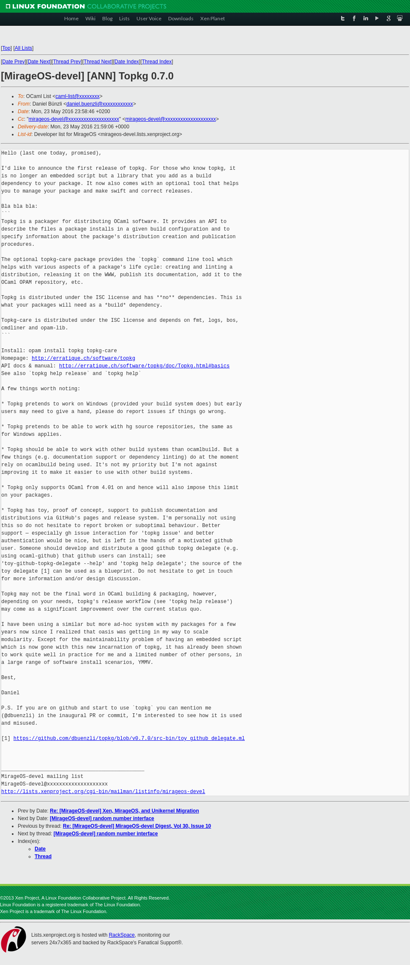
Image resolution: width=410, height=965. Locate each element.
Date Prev (13, 62)
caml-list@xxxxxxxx (77, 96)
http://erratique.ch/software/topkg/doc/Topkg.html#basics (144, 366)
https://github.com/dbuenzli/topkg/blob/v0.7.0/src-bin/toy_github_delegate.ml (129, 738)
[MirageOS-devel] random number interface (102, 818)
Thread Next (98, 62)
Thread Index (157, 62)
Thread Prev (67, 62)
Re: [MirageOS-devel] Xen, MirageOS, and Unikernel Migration (124, 811)
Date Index (127, 62)
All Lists (23, 48)
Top (6, 48)
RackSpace (121, 935)
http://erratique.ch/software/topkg (83, 358)
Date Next (38, 62)
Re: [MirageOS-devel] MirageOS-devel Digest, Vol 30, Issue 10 (137, 826)
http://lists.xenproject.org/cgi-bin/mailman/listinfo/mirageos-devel (103, 791)
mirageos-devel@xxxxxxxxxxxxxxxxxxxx (74, 119)
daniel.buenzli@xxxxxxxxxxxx (99, 104)
